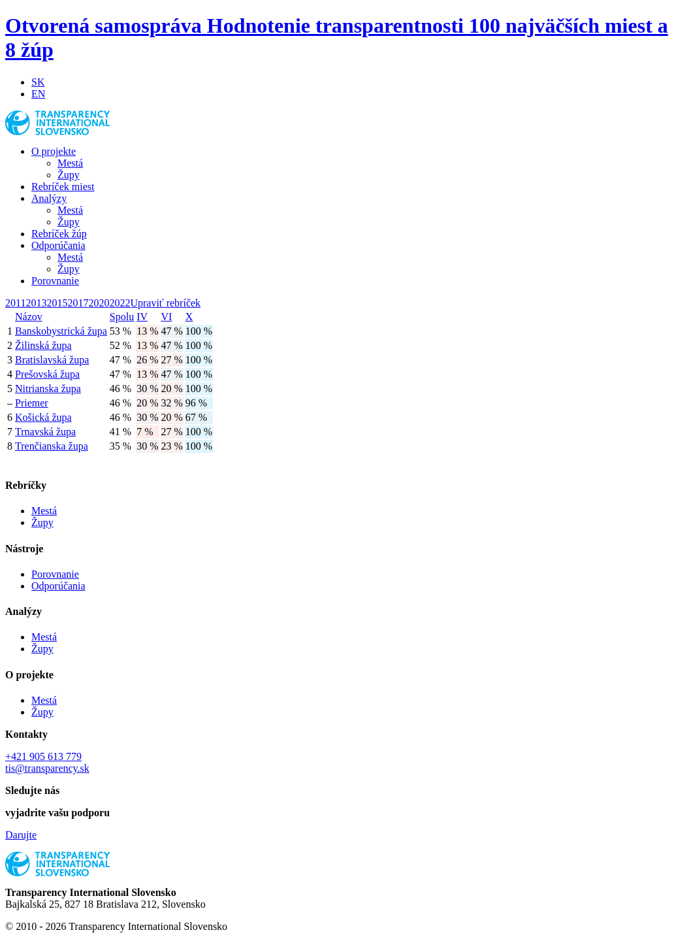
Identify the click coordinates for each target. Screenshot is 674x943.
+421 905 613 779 (43, 756)
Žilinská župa (43, 345)
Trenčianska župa (51, 446)
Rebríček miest (62, 186)
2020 (98, 302)
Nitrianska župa (48, 388)
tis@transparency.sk (47, 768)
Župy (68, 174)
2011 (15, 302)
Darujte (21, 834)
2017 (77, 302)
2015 (56, 302)
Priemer (31, 402)
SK (37, 82)
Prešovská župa (47, 374)
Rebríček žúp (59, 233)
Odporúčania (58, 245)
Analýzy (49, 198)
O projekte (53, 151)
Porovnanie (55, 280)
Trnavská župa (45, 431)
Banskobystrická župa (61, 331)
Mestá (70, 163)
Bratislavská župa (52, 359)
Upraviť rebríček (165, 302)
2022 (119, 302)
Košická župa (43, 417)
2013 (35, 302)
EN (38, 93)
